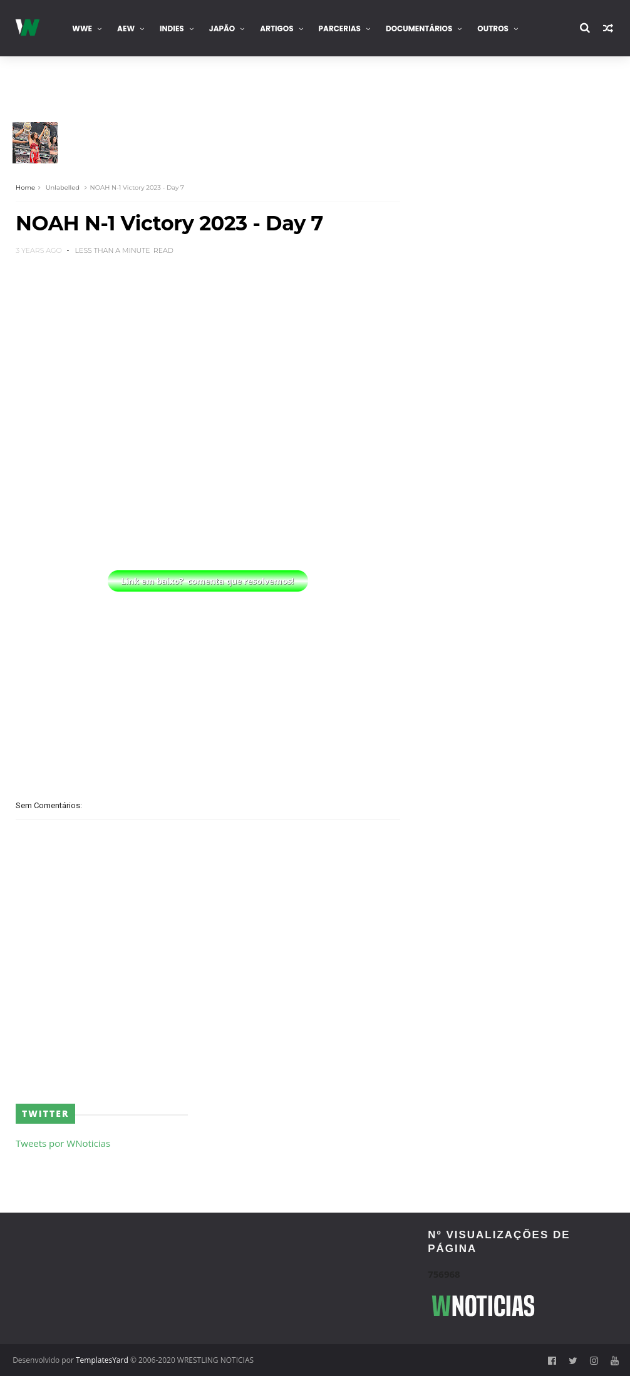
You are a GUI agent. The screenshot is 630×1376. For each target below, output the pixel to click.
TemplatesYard (102, 1360)
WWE (82, 28)
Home (25, 187)
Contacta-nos (51, 85)
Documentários (419, 28)
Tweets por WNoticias (63, 1143)
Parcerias (340, 28)
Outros (493, 28)
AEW (126, 28)
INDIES (172, 28)
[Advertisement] (208, 683)
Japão (222, 28)
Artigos (276, 28)
